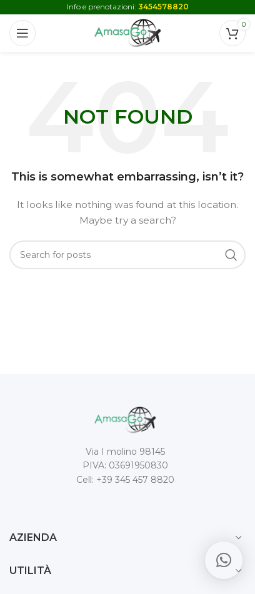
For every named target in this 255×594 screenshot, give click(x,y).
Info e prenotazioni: (128, 6)
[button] (223, 560)
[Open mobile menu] (22, 33)
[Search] (127, 254)
